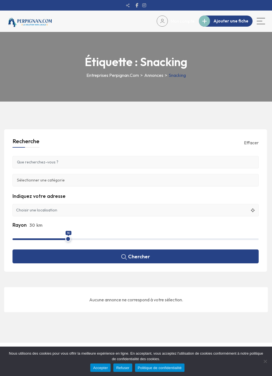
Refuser (122, 368)
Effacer (251, 142)
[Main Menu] (261, 21)
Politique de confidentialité (160, 368)
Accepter (100, 368)
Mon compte (176, 21)
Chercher (135, 257)
